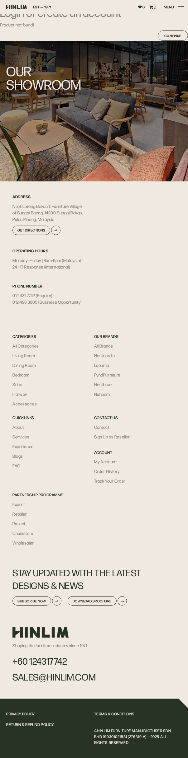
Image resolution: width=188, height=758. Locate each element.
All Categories (25, 346)
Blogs (17, 456)
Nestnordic (104, 355)
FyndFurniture (107, 374)
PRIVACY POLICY (20, 713)
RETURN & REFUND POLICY (30, 724)
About (18, 427)
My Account (105, 461)
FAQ (16, 465)
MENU (169, 7)
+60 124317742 (39, 661)
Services (21, 436)
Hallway (19, 394)
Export (18, 504)
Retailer (19, 514)
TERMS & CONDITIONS (114, 713)
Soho (17, 384)
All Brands (103, 346)
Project (19, 523)
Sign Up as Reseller (112, 436)
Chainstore (22, 533)
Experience (23, 446)
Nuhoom (102, 394)
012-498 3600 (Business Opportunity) (47, 302)
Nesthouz (103, 384)
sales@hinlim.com (54, 677)
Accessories (24, 403)
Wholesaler (23, 542)
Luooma (101, 365)
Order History (107, 471)
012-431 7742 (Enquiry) (32, 295)
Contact (101, 427)
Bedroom (21, 374)
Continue (172, 35)
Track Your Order (110, 481)
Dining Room (24, 365)
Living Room (23, 355)
